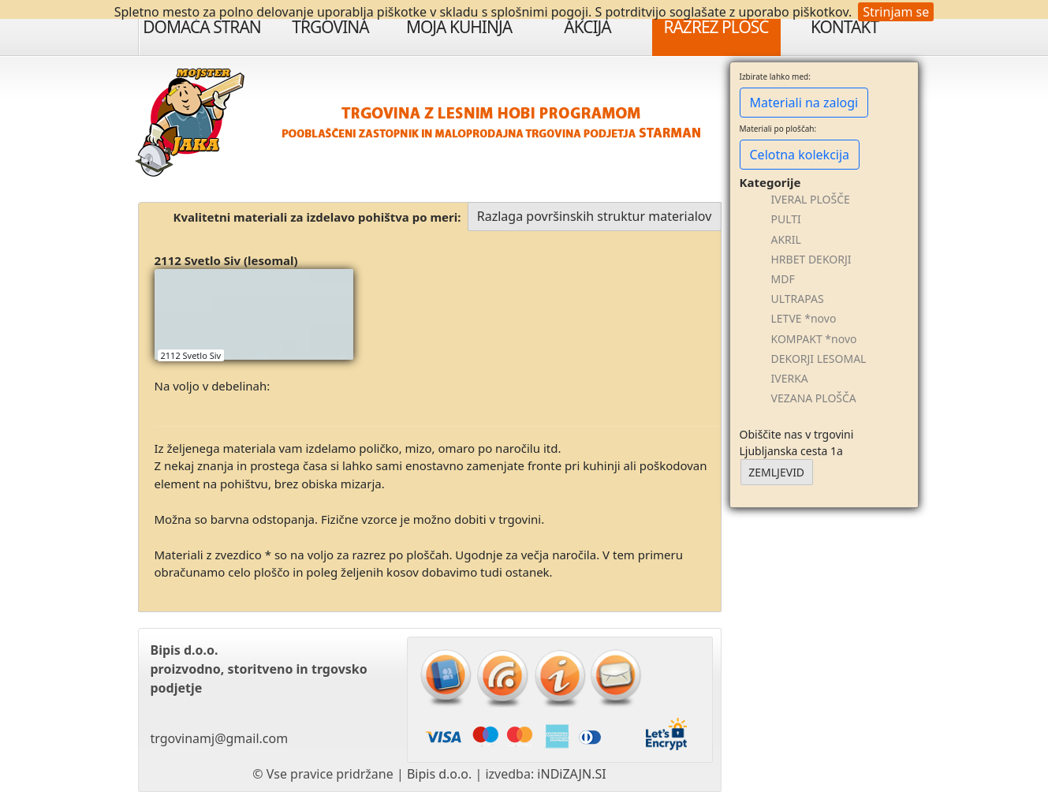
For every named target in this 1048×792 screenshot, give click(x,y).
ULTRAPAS (797, 298)
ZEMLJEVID (776, 472)
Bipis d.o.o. (439, 774)
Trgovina (330, 27)
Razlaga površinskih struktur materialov (594, 216)
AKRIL (786, 239)
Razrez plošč (715, 27)
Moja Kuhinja (459, 27)
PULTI (786, 218)
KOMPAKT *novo (814, 338)
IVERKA (789, 378)
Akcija (587, 27)
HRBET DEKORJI (811, 259)
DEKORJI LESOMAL (819, 358)
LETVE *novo (804, 318)
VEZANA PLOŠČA (813, 397)
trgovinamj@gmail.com (220, 738)
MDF (783, 278)
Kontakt (844, 27)
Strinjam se (896, 12)
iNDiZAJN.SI (571, 774)
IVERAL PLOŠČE (810, 199)
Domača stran (202, 27)
